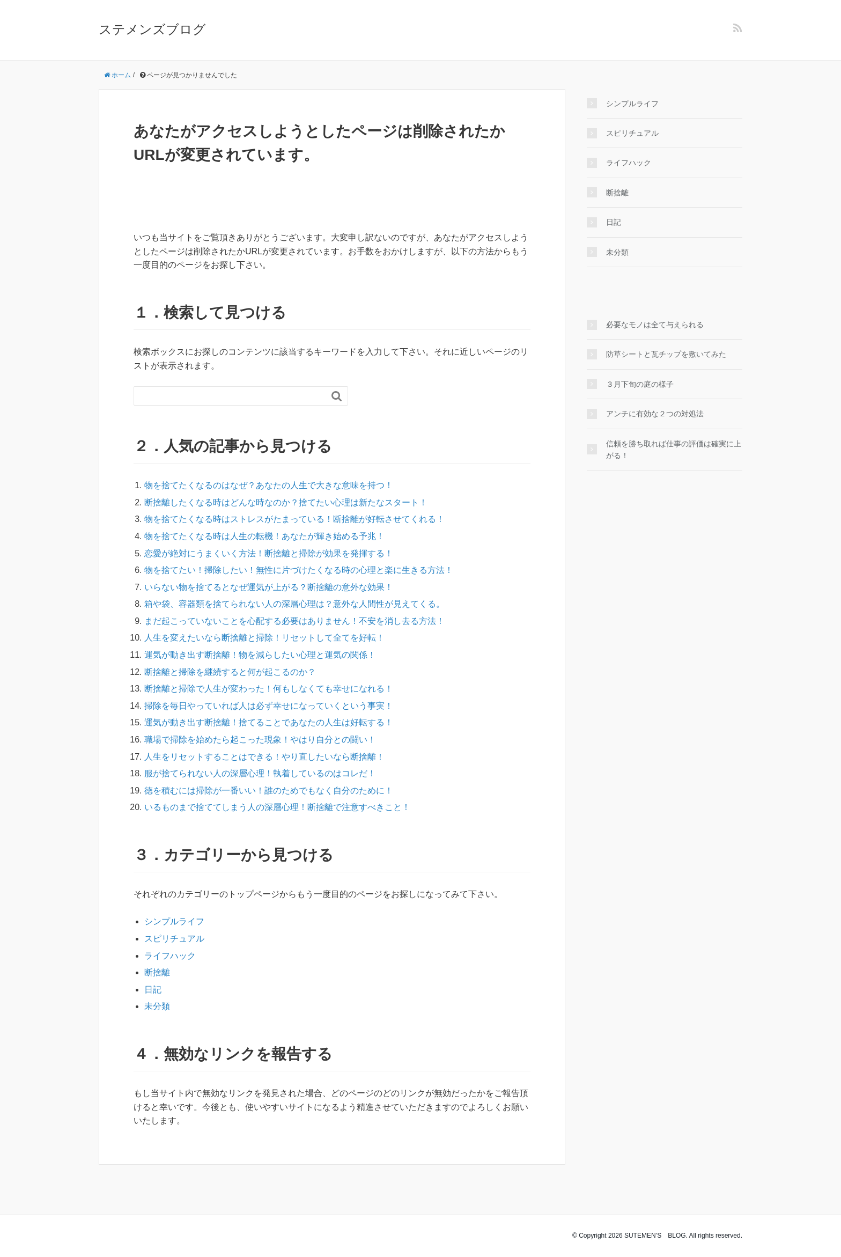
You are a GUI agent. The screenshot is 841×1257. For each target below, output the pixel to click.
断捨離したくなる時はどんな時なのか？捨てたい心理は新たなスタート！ (285, 502)
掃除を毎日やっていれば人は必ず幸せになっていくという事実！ (268, 705)
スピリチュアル (174, 938)
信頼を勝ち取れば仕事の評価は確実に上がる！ (673, 449)
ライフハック (170, 955)
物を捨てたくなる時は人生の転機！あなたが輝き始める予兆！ (264, 536)
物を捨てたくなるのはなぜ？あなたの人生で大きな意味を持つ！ (268, 485)
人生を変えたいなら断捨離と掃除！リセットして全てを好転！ (264, 637)
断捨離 (157, 972)
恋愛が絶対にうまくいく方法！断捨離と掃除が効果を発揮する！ (268, 553)
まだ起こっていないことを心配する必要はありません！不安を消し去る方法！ (294, 621)
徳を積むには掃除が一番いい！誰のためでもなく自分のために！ (268, 790)
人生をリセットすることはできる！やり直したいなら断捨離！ (264, 756)
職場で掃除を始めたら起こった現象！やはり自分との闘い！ (260, 739)
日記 (152, 989)
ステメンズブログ (152, 29)
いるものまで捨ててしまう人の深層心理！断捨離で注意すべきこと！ (277, 807)
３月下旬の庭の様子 (640, 384)
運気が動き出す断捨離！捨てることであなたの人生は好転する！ (268, 722)
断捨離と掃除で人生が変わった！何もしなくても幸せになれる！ (268, 688)
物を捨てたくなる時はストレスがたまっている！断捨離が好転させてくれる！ (294, 519)
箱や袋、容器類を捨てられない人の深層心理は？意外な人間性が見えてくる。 (294, 603)
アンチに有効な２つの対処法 (655, 413)
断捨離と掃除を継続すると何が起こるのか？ (230, 672)
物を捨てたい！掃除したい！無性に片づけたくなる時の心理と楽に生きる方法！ (298, 570)
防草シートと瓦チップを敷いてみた (666, 354)
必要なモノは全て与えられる (655, 324)
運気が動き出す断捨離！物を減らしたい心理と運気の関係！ (260, 654)
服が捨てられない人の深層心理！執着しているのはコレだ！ (260, 773)
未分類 (157, 1006)
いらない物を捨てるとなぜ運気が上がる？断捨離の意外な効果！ (268, 587)
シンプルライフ (174, 921)
